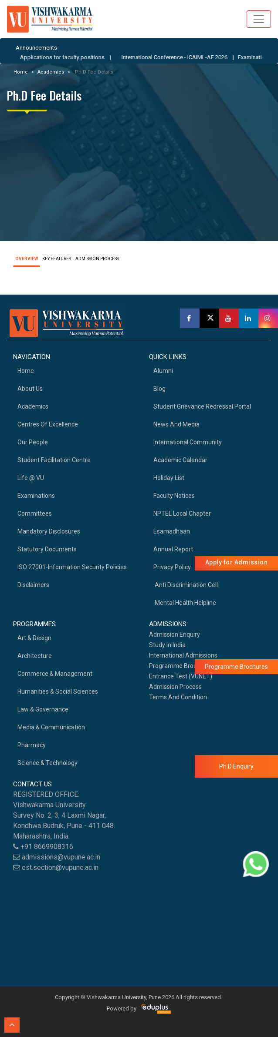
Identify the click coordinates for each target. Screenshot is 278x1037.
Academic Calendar (180, 459)
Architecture (34, 655)
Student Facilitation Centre (54, 459)
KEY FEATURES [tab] (56, 258)
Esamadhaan (171, 531)
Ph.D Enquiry (236, 766)
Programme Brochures (180, 665)
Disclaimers (33, 584)
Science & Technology (47, 762)
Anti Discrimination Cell (185, 584)
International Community (187, 442)
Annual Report (173, 549)
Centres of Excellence (47, 424)
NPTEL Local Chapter (182, 513)
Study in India (167, 644)
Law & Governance (42, 709)
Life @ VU (30, 477)
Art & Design (34, 637)
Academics (50, 72)
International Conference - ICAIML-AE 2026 (183, 57)
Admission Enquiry (174, 634)
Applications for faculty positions (71, 57)
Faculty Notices (174, 495)
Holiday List (168, 477)
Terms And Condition (178, 697)
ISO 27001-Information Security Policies (72, 567)
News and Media (176, 424)
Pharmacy (31, 745)
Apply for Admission (236, 562)
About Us (30, 388)
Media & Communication (51, 727)
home (25, 370)
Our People (32, 442)
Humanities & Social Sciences (57, 691)
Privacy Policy (172, 567)
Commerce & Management (54, 673)
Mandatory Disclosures (48, 531)
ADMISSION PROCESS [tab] (97, 258)
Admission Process (175, 686)
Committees (34, 513)
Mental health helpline (184, 602)
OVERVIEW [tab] (26, 258)
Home (21, 72)
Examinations (36, 495)
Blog (159, 388)
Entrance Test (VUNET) (180, 676)
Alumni (163, 370)
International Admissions (183, 655)
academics (32, 406)
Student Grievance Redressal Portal (202, 406)
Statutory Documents (47, 549)
